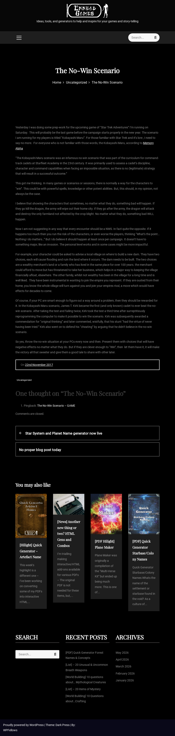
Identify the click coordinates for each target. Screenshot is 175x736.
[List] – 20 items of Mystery (83, 689)
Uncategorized (24, 380)
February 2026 (125, 673)
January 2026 (125, 680)
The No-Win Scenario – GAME (56, 405)
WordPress (36, 725)
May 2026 (122, 652)
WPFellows (10, 730)
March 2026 (123, 666)
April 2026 (122, 659)
